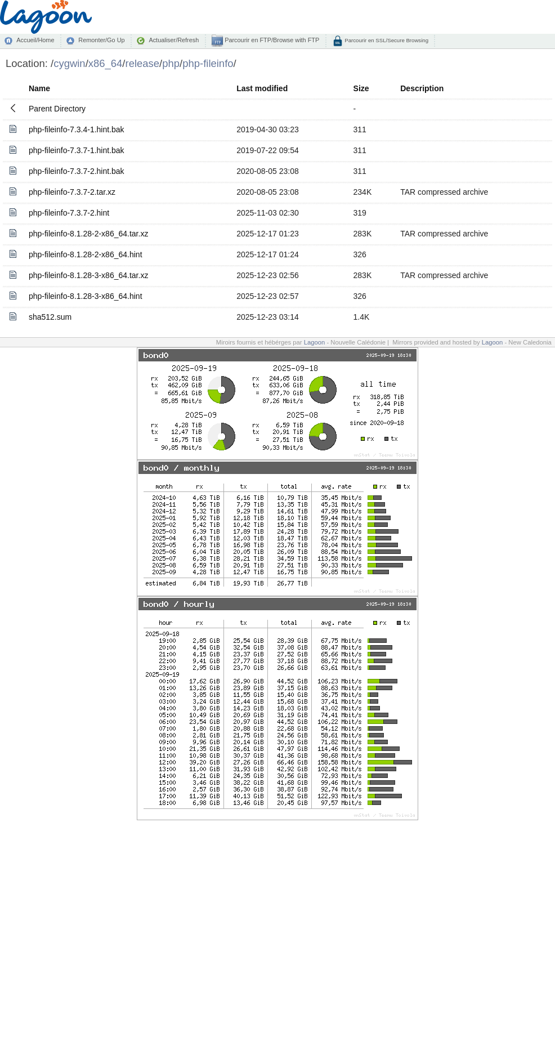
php (171, 63)
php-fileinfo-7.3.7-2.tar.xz (72, 191)
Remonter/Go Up (101, 40)
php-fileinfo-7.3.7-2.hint (69, 212)
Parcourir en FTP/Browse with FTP (271, 40)
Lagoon (314, 342)
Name (39, 88)
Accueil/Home (35, 40)
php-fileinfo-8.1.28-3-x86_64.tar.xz (88, 275)
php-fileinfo (207, 63)
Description (422, 88)
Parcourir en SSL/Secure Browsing (385, 40)
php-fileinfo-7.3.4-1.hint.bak (76, 129)
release (143, 63)
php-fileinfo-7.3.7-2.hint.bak (76, 171)
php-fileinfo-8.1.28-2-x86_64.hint (85, 254)
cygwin (69, 63)
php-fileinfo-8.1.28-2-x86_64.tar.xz (88, 233)
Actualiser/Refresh (174, 40)
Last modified (262, 88)
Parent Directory (57, 108)
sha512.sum (50, 316)
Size (361, 88)
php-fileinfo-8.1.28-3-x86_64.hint (85, 296)
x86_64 (105, 63)
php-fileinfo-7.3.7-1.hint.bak (76, 150)
